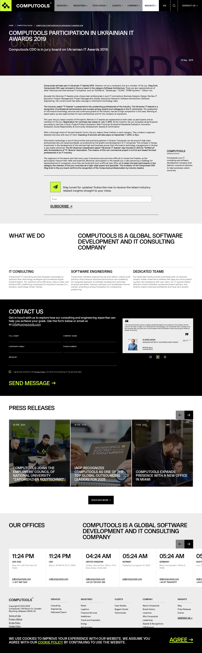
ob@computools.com (169, 579)
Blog (181, 606)
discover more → (101, 500)
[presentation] (179, 415)
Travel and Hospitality (92, 620)
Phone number (89, 349)
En (164, 6)
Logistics (86, 610)
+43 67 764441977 (168, 583)
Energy (85, 624)
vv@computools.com (58, 579)
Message (62, 361)
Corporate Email (35, 349)
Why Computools (151, 617)
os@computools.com (95, 579)
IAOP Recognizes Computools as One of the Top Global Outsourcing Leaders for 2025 (99, 474)
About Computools (152, 606)
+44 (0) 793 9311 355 (95, 583)
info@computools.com (26, 324)
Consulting (56, 606)
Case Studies (121, 606)
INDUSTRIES (80, 6)
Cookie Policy (15, 627)
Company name (89, 338)
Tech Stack (98, 6)
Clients (116, 6)
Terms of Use (15, 616)
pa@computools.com (132, 579)
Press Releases (185, 610)
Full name (35, 338)
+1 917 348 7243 (19, 583)
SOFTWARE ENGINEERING (91, 271)
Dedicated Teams (148, 271)
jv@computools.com (21, 579)
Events (182, 613)
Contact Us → (185, 619)
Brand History (150, 610)
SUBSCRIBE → (61, 206)
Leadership (149, 620)
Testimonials (121, 613)
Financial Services (90, 613)
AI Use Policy (14, 623)
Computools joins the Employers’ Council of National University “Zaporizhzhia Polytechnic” (38, 474)
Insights (150, 6)
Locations (148, 613)
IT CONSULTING (21, 271)
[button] (150, 379)
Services (62, 6)
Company (133, 6)
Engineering (57, 609)
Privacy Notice (15, 620)
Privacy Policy (40, 372)
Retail (84, 606)
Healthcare (87, 617)
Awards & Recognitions (154, 624)
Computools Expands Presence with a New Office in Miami (161, 476)
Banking (155, 362)
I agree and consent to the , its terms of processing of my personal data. (47, 372)
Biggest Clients (122, 610)
